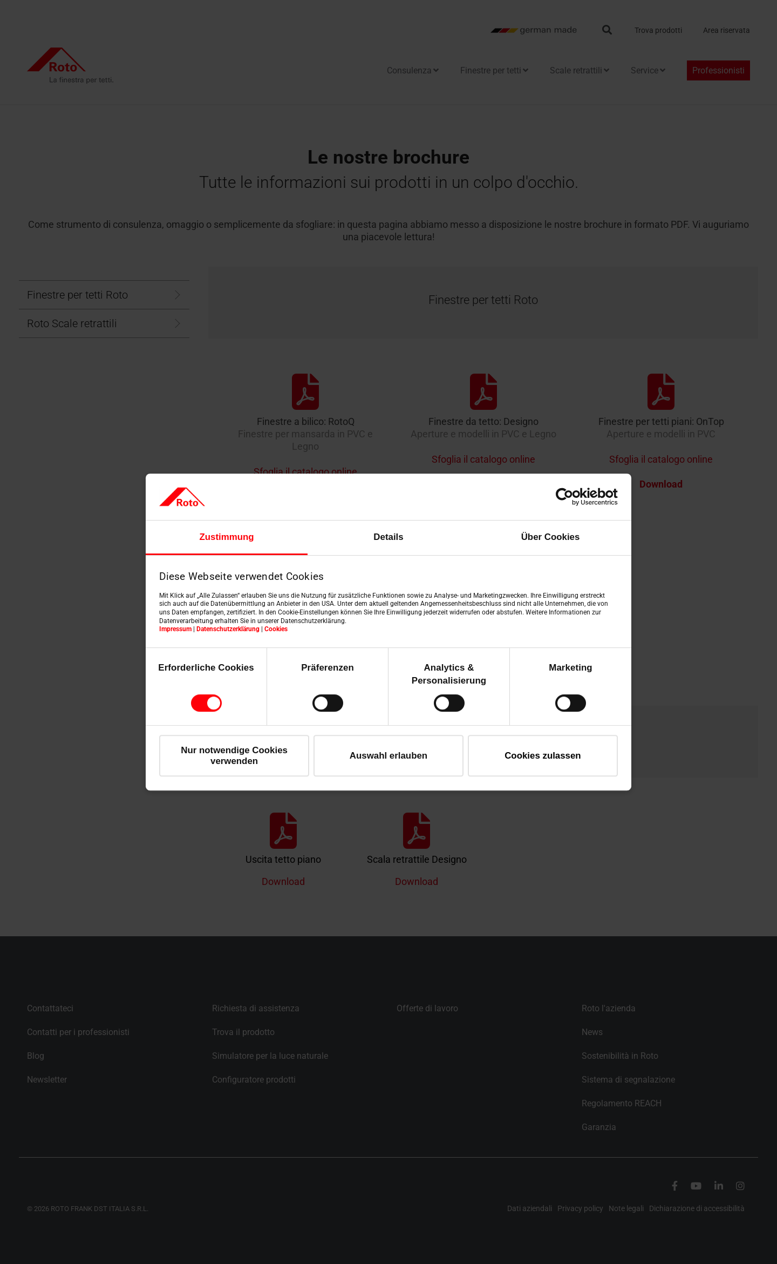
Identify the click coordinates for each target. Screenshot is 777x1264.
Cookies (276, 629)
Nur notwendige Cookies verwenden (234, 755)
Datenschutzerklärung (228, 629)
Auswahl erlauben (388, 756)
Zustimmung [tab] (226, 537)
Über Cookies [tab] (550, 537)
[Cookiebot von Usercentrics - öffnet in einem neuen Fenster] (570, 497)
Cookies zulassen (543, 756)
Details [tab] (388, 537)
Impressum (175, 629)
